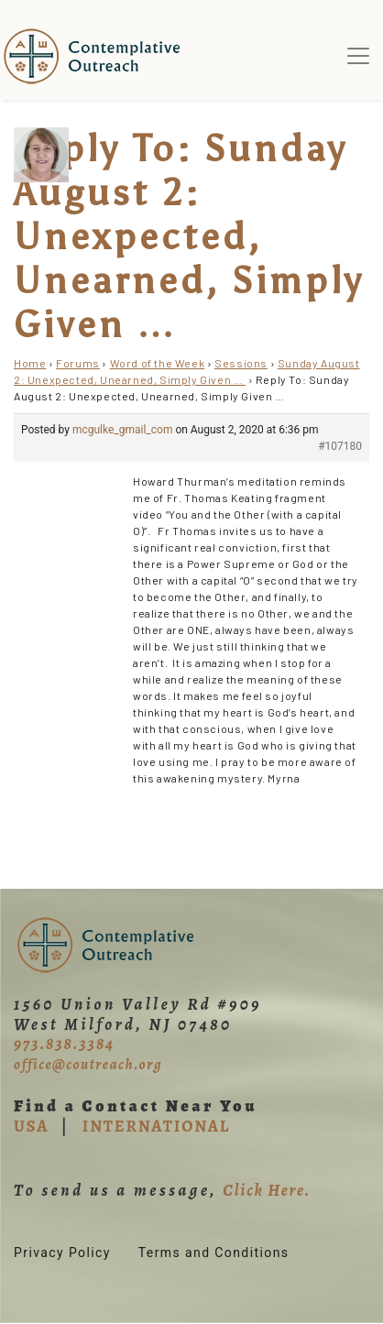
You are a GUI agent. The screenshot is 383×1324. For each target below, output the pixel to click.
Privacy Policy (62, 1252)
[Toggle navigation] (358, 56)
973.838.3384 (64, 1044)
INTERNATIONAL (156, 1126)
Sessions (241, 362)
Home (30, 362)
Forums (78, 362)
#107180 (340, 446)
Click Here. (267, 1190)
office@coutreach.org (88, 1065)
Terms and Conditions (214, 1252)
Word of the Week (157, 362)
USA (31, 1126)
